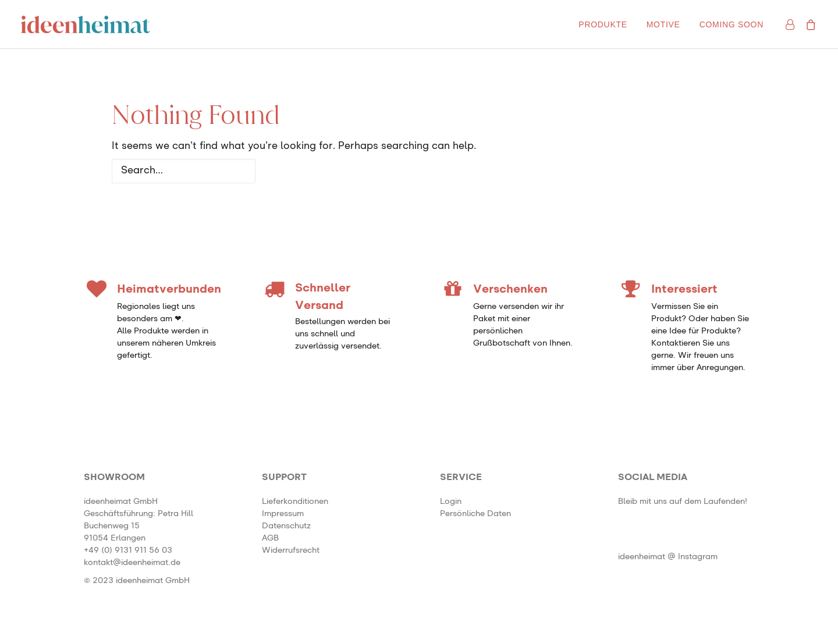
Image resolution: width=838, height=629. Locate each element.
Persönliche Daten (475, 514)
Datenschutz (286, 526)
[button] (631, 545)
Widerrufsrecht (290, 550)
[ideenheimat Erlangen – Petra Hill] (85, 24)
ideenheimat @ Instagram (668, 557)
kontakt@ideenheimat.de (132, 563)
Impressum (283, 514)
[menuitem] (602, 24)
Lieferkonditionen (295, 501)
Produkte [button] (602, 24)
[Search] (419, 171)
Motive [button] (663, 24)
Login (450, 501)
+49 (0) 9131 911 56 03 (128, 550)
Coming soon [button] (731, 24)
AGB (270, 538)
